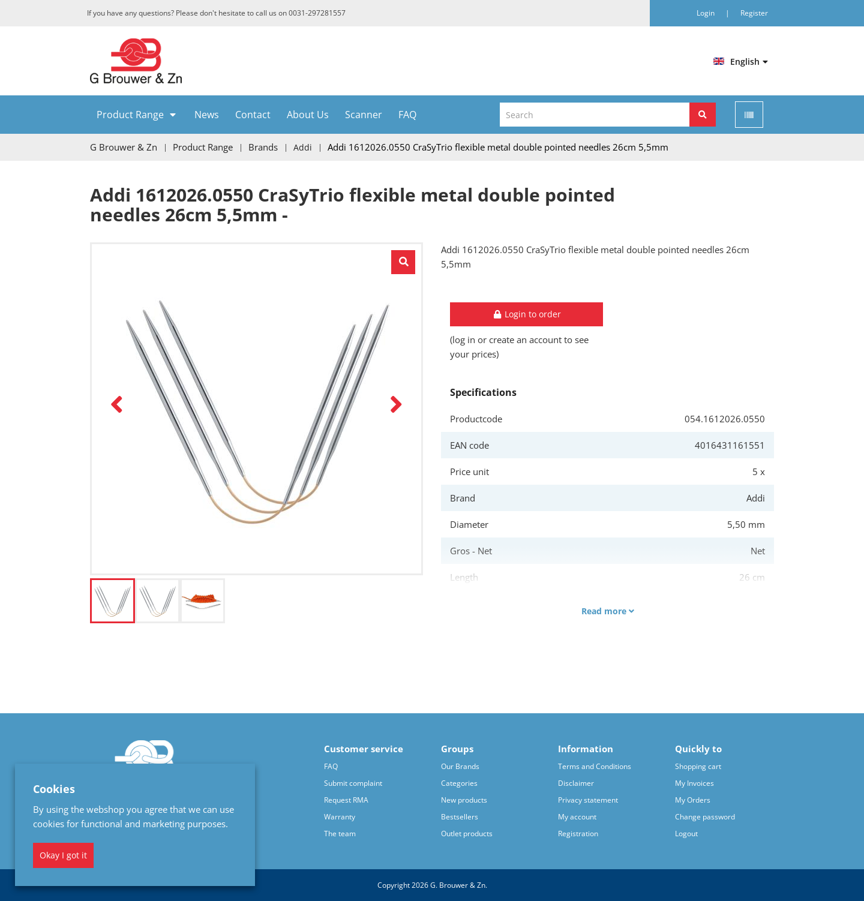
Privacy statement (588, 799)
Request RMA (346, 799)
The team (340, 833)
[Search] (702, 115)
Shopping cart (698, 766)
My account (577, 816)
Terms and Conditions (594, 766)
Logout (686, 833)
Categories (459, 782)
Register (754, 13)
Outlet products (467, 833)
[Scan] (749, 114)
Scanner (363, 114)
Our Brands (460, 766)
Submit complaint (353, 782)
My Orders (692, 799)
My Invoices (694, 782)
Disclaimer (576, 782)
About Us (308, 114)
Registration (578, 833)
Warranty (339, 816)
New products (464, 799)
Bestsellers (459, 816)
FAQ (407, 114)
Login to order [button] (527, 313)
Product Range (130, 114)
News (206, 114)
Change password (705, 816)
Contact (253, 114)
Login (706, 13)
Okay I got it (63, 855)
